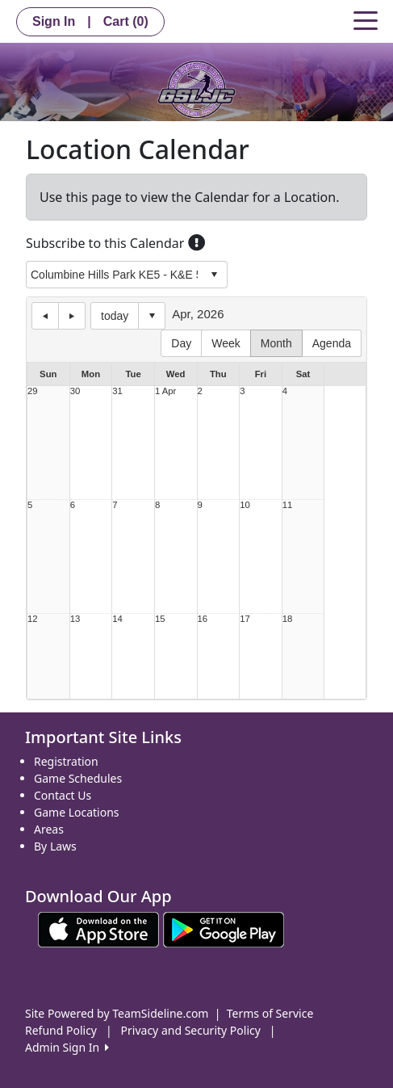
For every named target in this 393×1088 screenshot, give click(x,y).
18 (287, 619)
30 (75, 391)
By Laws (55, 846)
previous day (45, 316)
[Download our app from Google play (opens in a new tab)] (223, 928)
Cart (125, 21)
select (214, 275)
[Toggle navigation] (365, 19)
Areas (49, 829)
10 (245, 505)
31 (117, 391)
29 (32, 391)
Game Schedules (78, 778)
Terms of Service (270, 1013)
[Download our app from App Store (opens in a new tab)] (98, 928)
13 (75, 619)
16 (203, 619)
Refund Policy (61, 1030)
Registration (66, 761)
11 (287, 505)
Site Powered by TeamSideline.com (116, 1013)
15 (160, 619)
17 (245, 619)
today (114, 315)
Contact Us (62, 795)
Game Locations (76, 812)
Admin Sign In (67, 1047)
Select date (151, 316)
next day (72, 316)
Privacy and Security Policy (191, 1030)
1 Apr (165, 391)
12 (32, 619)
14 (117, 619)
